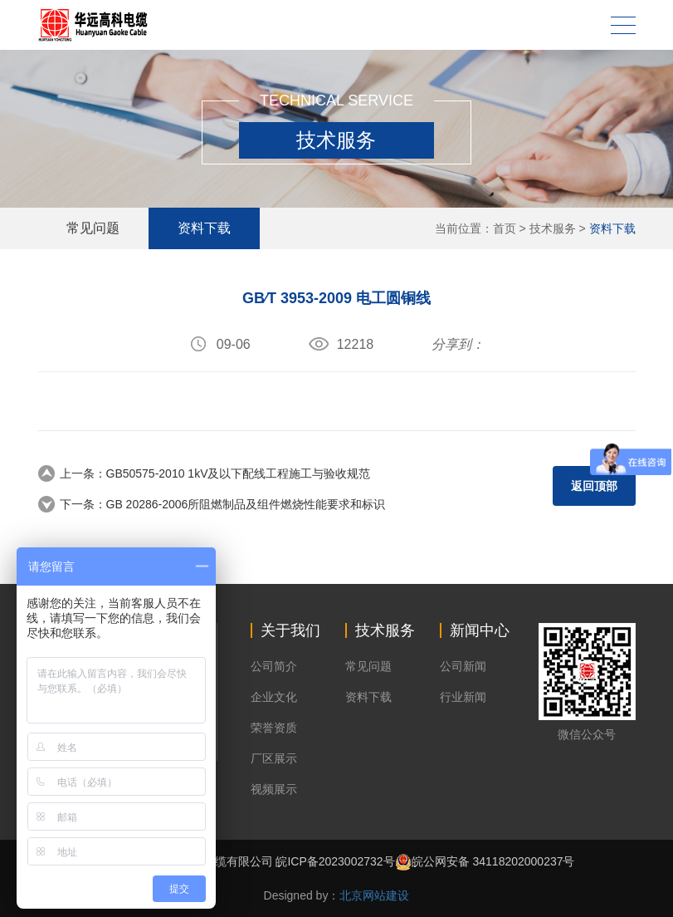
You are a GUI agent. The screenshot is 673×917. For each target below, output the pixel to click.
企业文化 (274, 697)
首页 (504, 228)
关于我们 (290, 630)
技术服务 (552, 228)
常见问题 (93, 228)
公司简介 (274, 666)
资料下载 (612, 228)
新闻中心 (480, 630)
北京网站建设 (374, 895)
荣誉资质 (274, 727)
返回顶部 (594, 486)
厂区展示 (274, 758)
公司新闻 (463, 666)
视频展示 (274, 789)
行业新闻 (463, 697)
